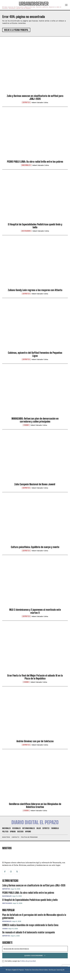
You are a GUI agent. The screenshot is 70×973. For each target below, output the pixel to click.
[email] (35, 949)
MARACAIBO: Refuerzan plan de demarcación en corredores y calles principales (35, 420)
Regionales (6, 921)
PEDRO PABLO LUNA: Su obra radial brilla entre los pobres (35, 161)
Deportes (26, 102)
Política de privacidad (28, 961)
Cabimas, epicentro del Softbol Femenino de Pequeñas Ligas (35, 354)
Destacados (26, 231)
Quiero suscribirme (35, 955)
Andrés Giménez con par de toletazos (35, 741)
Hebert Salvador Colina (39, 102)
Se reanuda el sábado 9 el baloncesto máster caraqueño (28, 932)
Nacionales (26, 165)
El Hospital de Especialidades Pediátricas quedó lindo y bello (35, 226)
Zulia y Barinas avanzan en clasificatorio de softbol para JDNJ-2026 (35, 97)
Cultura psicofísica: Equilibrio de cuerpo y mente (35, 547)
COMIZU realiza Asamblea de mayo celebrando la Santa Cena (30, 925)
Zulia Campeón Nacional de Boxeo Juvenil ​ (35, 484)
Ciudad (26, 425)
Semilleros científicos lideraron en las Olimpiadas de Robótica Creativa (35, 805)
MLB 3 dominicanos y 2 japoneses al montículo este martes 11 (35, 611)
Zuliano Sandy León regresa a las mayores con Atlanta (35, 290)
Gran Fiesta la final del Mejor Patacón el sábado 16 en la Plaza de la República (35, 677)
